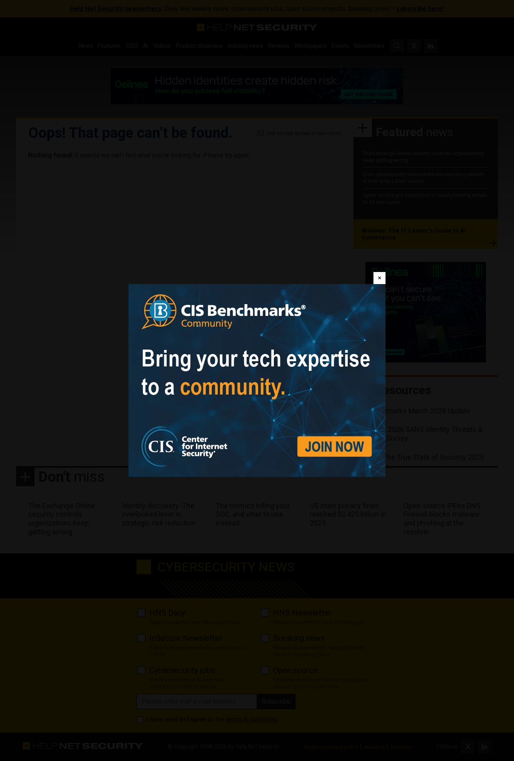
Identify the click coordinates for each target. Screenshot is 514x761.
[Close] (379, 278)
